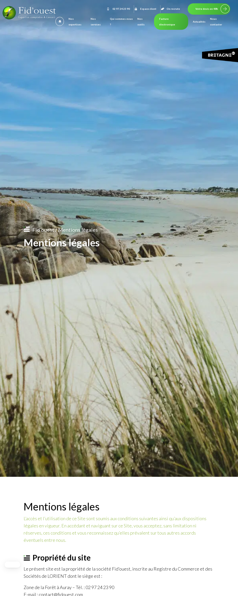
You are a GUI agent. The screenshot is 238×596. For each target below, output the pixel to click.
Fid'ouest (43, 230)
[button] (12, 565)
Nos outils (141, 21)
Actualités (199, 21)
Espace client (145, 8)
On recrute (170, 8)
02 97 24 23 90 (118, 8)
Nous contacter (216, 21)
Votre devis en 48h (206, 8)
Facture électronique (167, 21)
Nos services (96, 21)
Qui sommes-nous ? (121, 21)
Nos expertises (75, 21)
